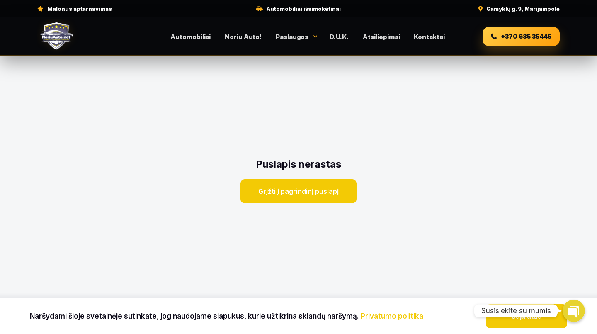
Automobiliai (190, 37)
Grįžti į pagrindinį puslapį (298, 191)
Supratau (527, 316)
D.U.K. (339, 37)
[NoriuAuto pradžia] (80, 36)
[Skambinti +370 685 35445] (521, 36)
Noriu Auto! (243, 37)
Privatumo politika (392, 316)
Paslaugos (292, 37)
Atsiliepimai (381, 37)
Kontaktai (429, 37)
